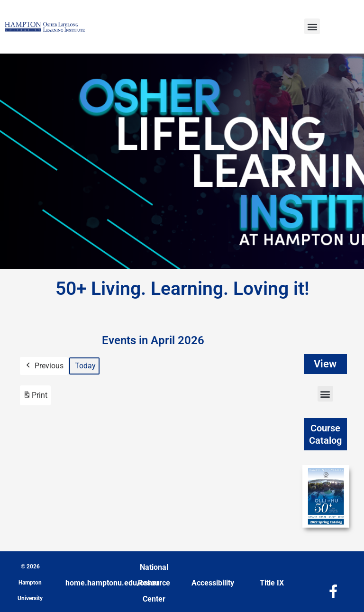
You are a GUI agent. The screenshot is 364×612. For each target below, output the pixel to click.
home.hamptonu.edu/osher (112, 582)
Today (85, 365)
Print (35, 397)
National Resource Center (154, 583)
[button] (312, 26)
